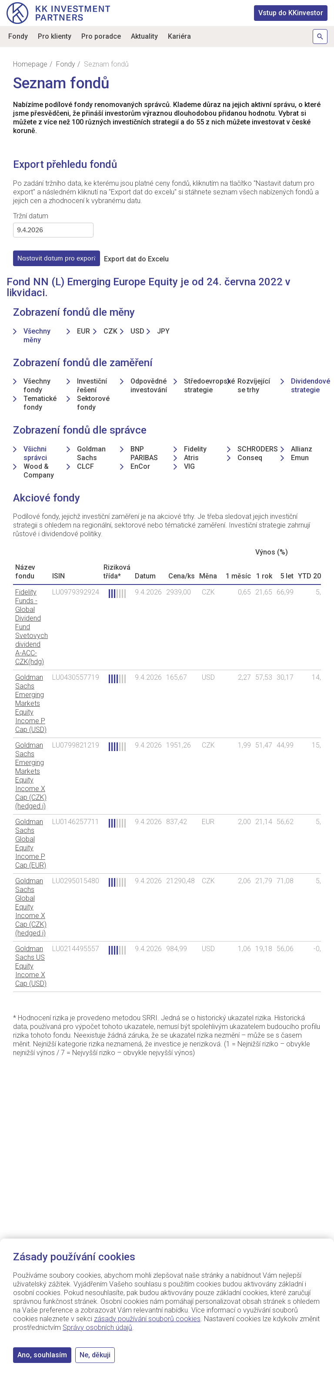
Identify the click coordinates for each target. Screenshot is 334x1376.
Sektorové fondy (93, 402)
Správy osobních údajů (97, 1327)
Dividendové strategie (310, 385)
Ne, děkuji (95, 1355)
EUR (83, 331)
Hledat (320, 36)
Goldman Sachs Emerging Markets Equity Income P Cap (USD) (31, 703)
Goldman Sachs (91, 453)
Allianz (301, 449)
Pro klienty (54, 36)
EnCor (140, 466)
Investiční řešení (92, 385)
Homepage (30, 64)
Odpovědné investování (148, 385)
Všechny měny (36, 335)
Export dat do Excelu (136, 259)
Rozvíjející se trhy (253, 385)
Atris (191, 458)
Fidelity (195, 449)
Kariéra (179, 36)
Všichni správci (35, 453)
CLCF (85, 466)
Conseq (249, 458)
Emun (300, 458)
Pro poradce (101, 36)
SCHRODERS (257, 449)
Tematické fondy (40, 402)
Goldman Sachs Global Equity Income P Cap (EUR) (30, 843)
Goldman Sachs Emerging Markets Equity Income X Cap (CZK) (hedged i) (31, 775)
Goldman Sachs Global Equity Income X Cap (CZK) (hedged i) (31, 907)
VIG (189, 466)
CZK (110, 331)
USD (137, 331)
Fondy (18, 36)
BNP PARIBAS (144, 453)
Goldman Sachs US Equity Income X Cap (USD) (31, 966)
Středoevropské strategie (209, 385)
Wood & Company (38, 470)
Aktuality (144, 36)
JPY (163, 331)
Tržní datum (30, 216)
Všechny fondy (36, 385)
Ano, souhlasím (42, 1355)
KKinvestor (290, 13)
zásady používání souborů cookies (147, 1319)
